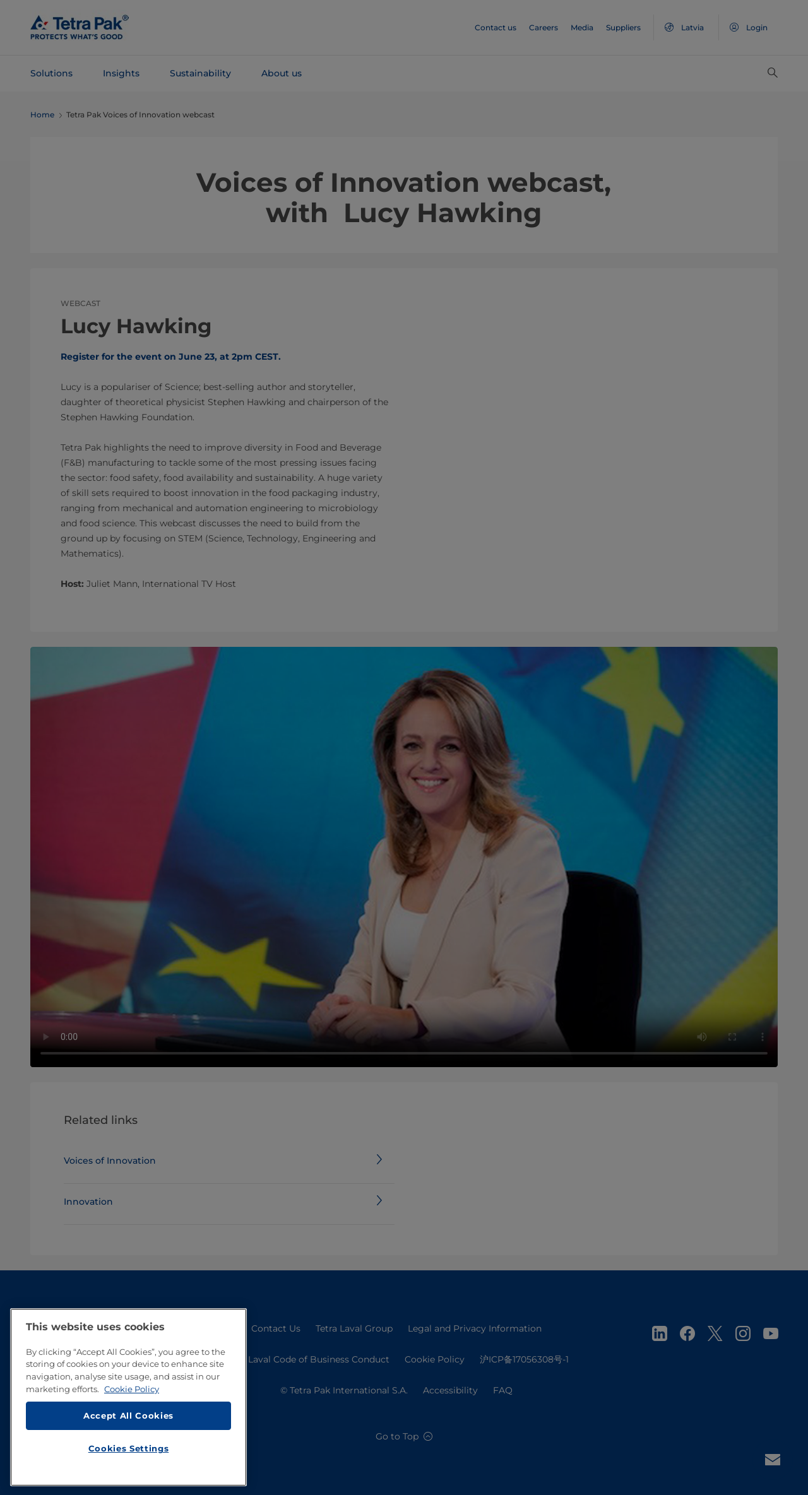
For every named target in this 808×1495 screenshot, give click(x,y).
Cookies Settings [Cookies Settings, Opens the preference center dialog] (128, 1448)
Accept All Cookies (128, 1415)
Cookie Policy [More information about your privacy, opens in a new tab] (131, 1389)
